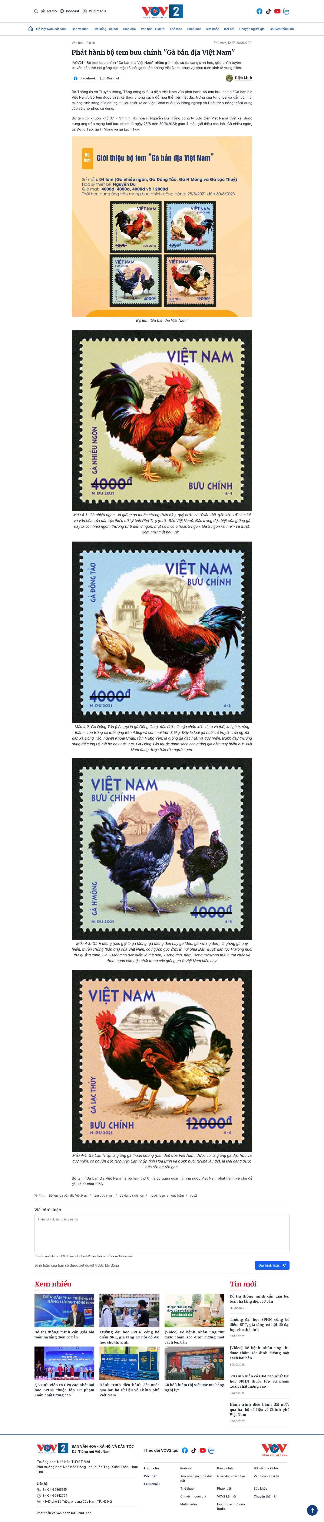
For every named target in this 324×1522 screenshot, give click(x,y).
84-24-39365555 (55, 1489)
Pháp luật (194, 29)
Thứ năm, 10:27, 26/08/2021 (233, 43)
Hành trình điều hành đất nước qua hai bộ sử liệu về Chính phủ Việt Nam (260, 1409)
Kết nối (229, 29)
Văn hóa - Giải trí (153, 29)
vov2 (193, 1195)
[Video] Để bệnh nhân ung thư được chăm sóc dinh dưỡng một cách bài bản (260, 1353)
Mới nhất (149, 1476)
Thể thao (176, 29)
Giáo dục (129, 29)
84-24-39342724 (55, 1495)
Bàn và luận (80, 29)
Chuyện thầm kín (282, 29)
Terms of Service (118, 1256)
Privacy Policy (96, 1256)
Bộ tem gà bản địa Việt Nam (68, 1195)
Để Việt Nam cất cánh (51, 29)
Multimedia (94, 11)
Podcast (69, 11)
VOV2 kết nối (226, 1496)
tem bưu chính (103, 1195)
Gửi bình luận (272, 1265)
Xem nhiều (151, 1484)
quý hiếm (177, 1195)
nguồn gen (157, 1195)
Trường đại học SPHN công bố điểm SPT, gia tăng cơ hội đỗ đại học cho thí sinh (260, 1324)
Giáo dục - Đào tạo (231, 1476)
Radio (49, 11)
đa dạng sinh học (132, 1195)
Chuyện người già (252, 29)
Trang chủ (151, 1468)
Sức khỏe (212, 29)
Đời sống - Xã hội (106, 29)
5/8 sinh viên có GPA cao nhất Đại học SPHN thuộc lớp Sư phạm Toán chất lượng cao (260, 1381)
